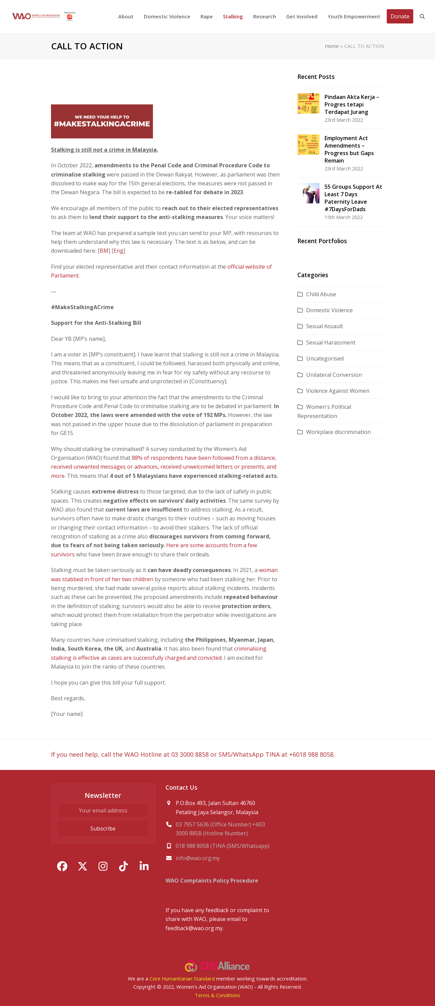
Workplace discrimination (338, 432)
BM (104, 250)
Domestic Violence (329, 310)
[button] (422, 16)
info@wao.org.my (198, 858)
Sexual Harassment (330, 342)
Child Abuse (321, 294)
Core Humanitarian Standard (182, 978)
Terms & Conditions (217, 995)
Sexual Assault (324, 326)
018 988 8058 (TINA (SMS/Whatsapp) (222, 846)
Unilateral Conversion (334, 375)
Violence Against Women (337, 391)
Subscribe (103, 828)
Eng (118, 250)
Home (332, 46)
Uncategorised (325, 358)
